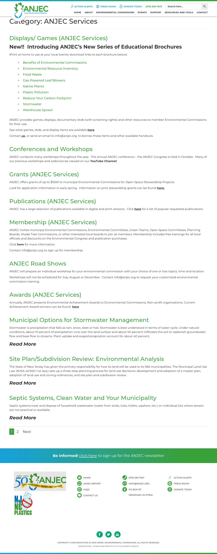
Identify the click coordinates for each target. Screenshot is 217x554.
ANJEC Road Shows (39, 263)
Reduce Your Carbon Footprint (47, 98)
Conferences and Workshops (53, 149)
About (89, 12)
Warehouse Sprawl (38, 110)
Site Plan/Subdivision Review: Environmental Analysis (91, 358)
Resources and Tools (179, 12)
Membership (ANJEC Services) (56, 222)
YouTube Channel (103, 161)
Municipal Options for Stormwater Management (83, 319)
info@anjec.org (66, 136)
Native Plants (33, 86)
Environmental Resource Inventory (51, 68)
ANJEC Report (92, 483)
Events (142, 12)
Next (27, 431)
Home (77, 12)
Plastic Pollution (36, 92)
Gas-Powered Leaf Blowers (44, 80)
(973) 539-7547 (153, 6)
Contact (202, 12)
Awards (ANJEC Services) (47, 294)
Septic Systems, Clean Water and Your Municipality (87, 397)
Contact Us (90, 495)
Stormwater (32, 104)
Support (155, 12)
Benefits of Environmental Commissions (55, 63)
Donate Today (133, 6)
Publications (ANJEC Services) (55, 201)
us (24, 136)
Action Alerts (83, 6)
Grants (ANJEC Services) (46, 174)
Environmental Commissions (115, 12)
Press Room (108, 6)
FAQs (86, 489)
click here (88, 455)
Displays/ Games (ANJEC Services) (61, 38)
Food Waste (32, 74)
